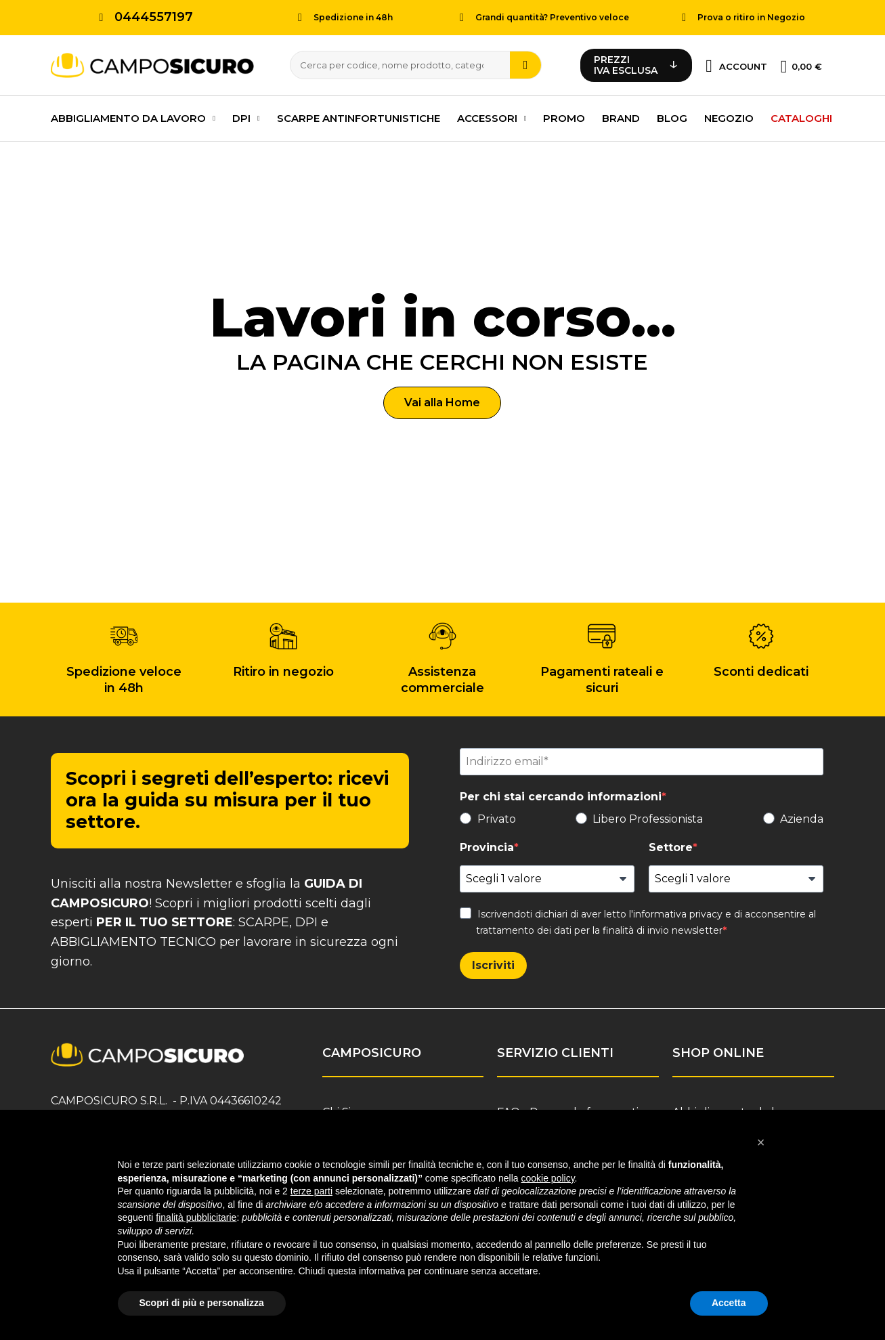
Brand (621, 116)
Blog (672, 116)
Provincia (487, 845)
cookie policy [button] (547, 1178)
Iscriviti (493, 963)
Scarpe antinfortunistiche (358, 116)
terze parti (311, 1191)
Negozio (729, 116)
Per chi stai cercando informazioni (561, 794)
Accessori (492, 116)
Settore (671, 845)
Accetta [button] (729, 1302)
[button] (442, 401)
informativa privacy (677, 912)
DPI (246, 116)
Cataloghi (801, 116)
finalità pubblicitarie (196, 1217)
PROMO (564, 116)
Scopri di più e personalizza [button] (201, 1302)
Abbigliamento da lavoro (133, 116)
